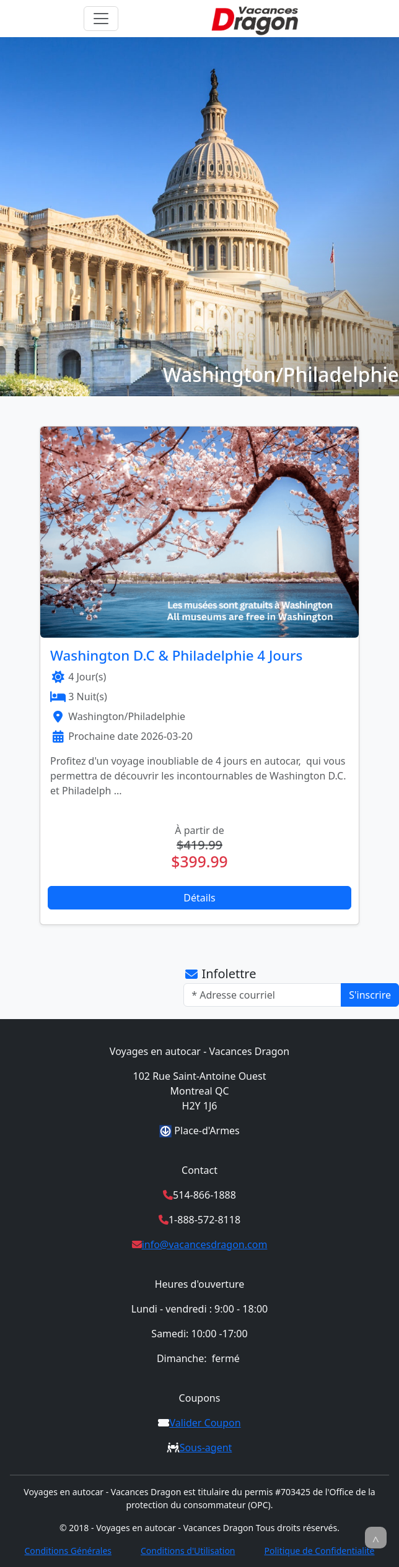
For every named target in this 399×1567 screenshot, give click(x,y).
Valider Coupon (204, 1423)
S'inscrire (370, 995)
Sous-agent (206, 1447)
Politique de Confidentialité (319, 1550)
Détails (199, 898)
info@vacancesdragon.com (205, 1244)
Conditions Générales (68, 1550)
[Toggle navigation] (101, 18)
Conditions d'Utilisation (188, 1550)
